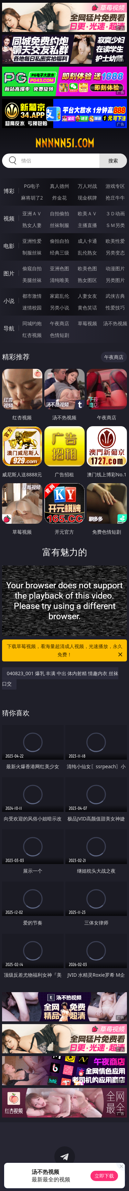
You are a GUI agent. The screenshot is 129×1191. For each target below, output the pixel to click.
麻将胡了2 (32, 197)
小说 (8, 301)
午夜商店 (59, 323)
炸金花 (59, 197)
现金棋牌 (87, 197)
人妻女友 (87, 296)
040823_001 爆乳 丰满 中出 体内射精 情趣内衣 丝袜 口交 (60, 678)
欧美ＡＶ (87, 213)
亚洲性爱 (32, 241)
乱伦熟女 (87, 252)
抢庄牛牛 (115, 197)
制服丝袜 (32, 252)
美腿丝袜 (32, 280)
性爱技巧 (115, 307)
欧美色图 (87, 268)
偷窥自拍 (32, 268)
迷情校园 (32, 307)
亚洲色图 (59, 268)
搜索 (113, 160)
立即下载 (104, 1175)
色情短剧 (59, 335)
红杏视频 (32, 335)
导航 (8, 328)
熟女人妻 (32, 225)
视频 (8, 218)
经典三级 (59, 252)
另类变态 (115, 252)
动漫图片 (115, 268)
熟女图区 (87, 280)
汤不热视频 (115, 323)
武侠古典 (115, 296)
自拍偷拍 (59, 213)
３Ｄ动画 (115, 213)
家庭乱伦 (59, 296)
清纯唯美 (59, 280)
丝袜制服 (59, 225)
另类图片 (115, 280)
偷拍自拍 (59, 241)
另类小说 (59, 307)
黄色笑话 (87, 307)
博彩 (8, 191)
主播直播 (87, 225)
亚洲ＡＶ (32, 213)
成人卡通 (87, 241)
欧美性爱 (115, 241)
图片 (8, 273)
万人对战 (87, 186)
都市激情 (32, 296)
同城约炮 (32, 323)
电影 (8, 246)
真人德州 (59, 186)
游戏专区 (115, 186)
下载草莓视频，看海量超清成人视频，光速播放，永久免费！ (65, 651)
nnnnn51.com (64, 143)
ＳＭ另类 (115, 225)
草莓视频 (87, 323)
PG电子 (32, 186)
